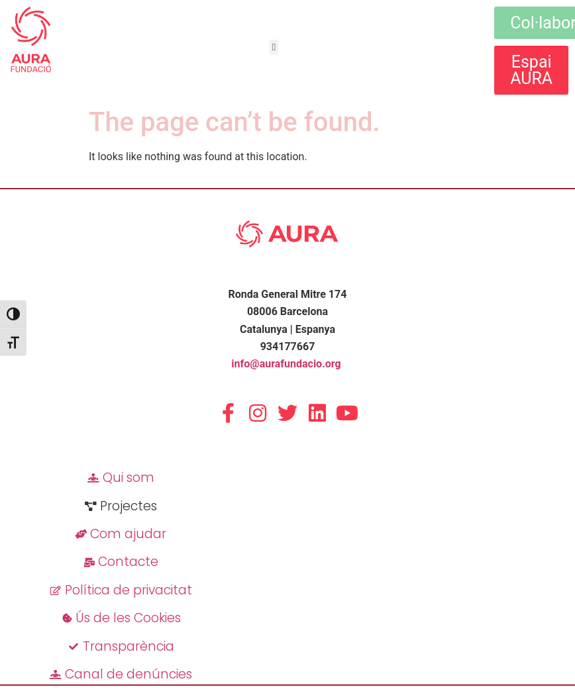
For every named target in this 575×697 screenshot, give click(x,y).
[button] (274, 47)
